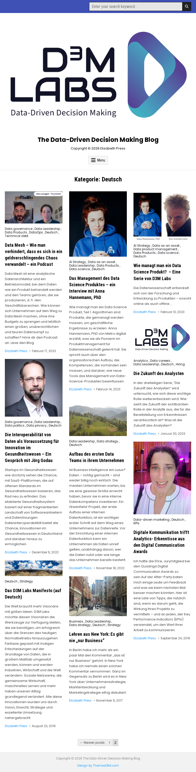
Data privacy (37, 425)
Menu (101, 160)
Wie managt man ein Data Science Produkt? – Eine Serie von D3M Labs (157, 272)
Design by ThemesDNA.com (98, 766)
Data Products (16, 232)
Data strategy (107, 441)
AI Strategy (77, 262)
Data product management (155, 249)
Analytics (140, 360)
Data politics (14, 425)
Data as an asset (101, 262)
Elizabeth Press (16, 351)
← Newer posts (92, 742)
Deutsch (51, 232)
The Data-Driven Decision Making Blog (98, 139)
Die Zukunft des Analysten (158, 373)
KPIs (136, 523)
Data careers (160, 360)
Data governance (18, 228)
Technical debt (16, 236)
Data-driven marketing (151, 519)
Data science (79, 269)
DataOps (36, 232)
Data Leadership (47, 228)
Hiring (180, 364)
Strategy (26, 581)
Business (76, 621)
